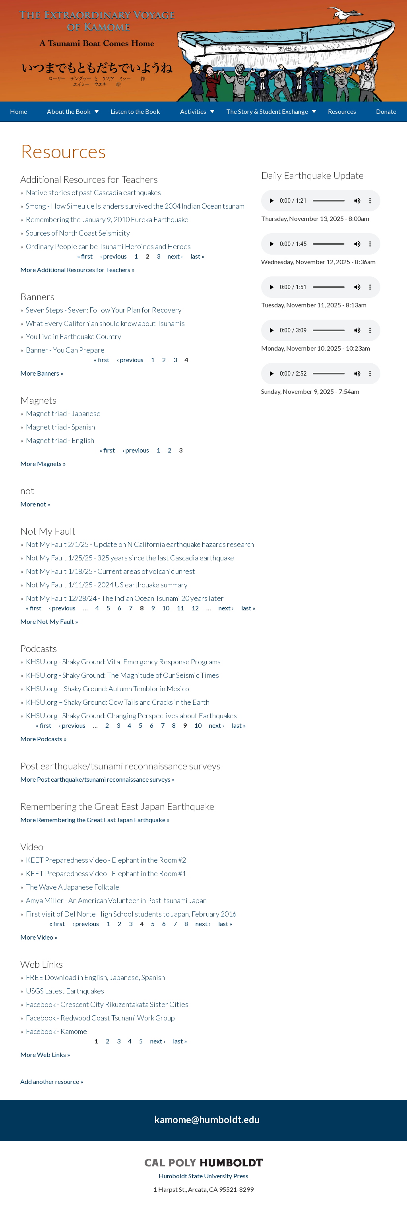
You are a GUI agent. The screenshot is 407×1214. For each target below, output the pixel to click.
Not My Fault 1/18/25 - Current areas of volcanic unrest (110, 571)
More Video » (39, 937)
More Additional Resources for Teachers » (77, 269)
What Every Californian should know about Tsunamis (105, 323)
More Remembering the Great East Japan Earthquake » (95, 819)
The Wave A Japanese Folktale (72, 886)
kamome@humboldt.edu (207, 1119)
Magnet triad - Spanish (60, 426)
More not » (35, 504)
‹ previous (113, 256)
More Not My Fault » (49, 621)
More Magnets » (43, 463)
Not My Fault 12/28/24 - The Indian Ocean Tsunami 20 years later (125, 598)
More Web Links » (45, 1054)
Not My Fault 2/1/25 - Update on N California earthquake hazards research (140, 544)
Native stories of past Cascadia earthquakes (93, 192)
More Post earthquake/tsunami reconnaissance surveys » (97, 779)
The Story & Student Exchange (267, 111)
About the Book (69, 111)
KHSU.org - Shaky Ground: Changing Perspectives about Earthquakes (131, 715)
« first (85, 256)
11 (180, 608)
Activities (193, 111)
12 (195, 608)
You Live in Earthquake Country (73, 336)
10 (165, 608)
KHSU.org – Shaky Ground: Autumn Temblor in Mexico (107, 688)
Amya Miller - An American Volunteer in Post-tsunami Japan (116, 900)
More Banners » (42, 373)
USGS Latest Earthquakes (65, 990)
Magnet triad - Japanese (63, 413)
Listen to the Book (135, 111)
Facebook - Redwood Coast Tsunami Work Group (100, 1017)
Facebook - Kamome (56, 1031)
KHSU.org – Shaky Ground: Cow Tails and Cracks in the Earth (117, 702)
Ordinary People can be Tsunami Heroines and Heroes (108, 246)
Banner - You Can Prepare (65, 349)
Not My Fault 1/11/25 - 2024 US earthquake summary (107, 584)
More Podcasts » (43, 738)
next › (175, 256)
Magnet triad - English (60, 440)
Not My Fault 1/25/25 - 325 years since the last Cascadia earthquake (130, 557)
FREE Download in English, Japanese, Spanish (95, 977)
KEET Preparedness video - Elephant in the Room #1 (106, 873)
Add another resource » (51, 1081)
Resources (342, 111)
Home (18, 111)
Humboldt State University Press (203, 1175)
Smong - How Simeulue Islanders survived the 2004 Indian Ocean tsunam (135, 205)
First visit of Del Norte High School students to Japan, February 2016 (131, 913)
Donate (386, 111)
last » (197, 256)
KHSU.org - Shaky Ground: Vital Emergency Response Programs (123, 661)
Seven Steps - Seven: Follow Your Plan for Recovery (104, 309)
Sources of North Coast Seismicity (78, 232)
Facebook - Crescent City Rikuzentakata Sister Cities (107, 1004)
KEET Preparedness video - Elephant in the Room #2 (106, 859)
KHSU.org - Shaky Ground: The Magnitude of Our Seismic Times (122, 675)
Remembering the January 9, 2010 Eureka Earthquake (107, 219)
